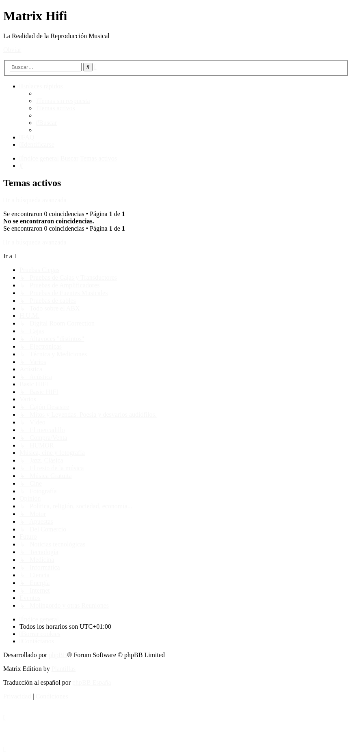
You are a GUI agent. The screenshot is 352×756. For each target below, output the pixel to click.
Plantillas (64, 668)
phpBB (58, 654)
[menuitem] (63, 100)
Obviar (12, 49)
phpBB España (91, 682)
